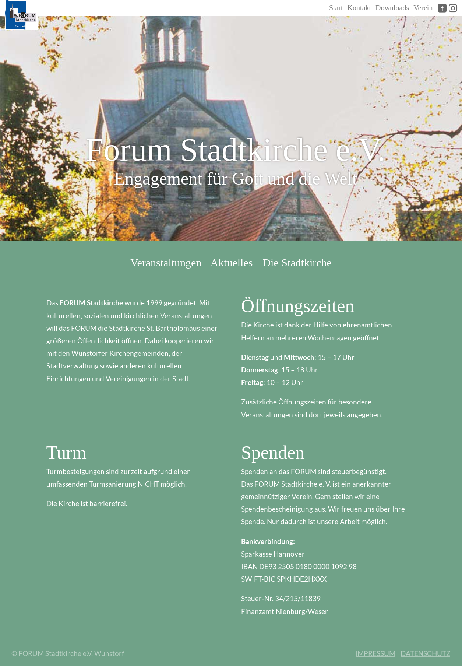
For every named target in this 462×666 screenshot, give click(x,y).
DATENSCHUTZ (426, 653)
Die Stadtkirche (296, 262)
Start (336, 8)
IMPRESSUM (375, 653)
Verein (423, 8)
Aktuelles (231, 262)
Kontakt (359, 8)
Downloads (392, 8)
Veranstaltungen (165, 262)
